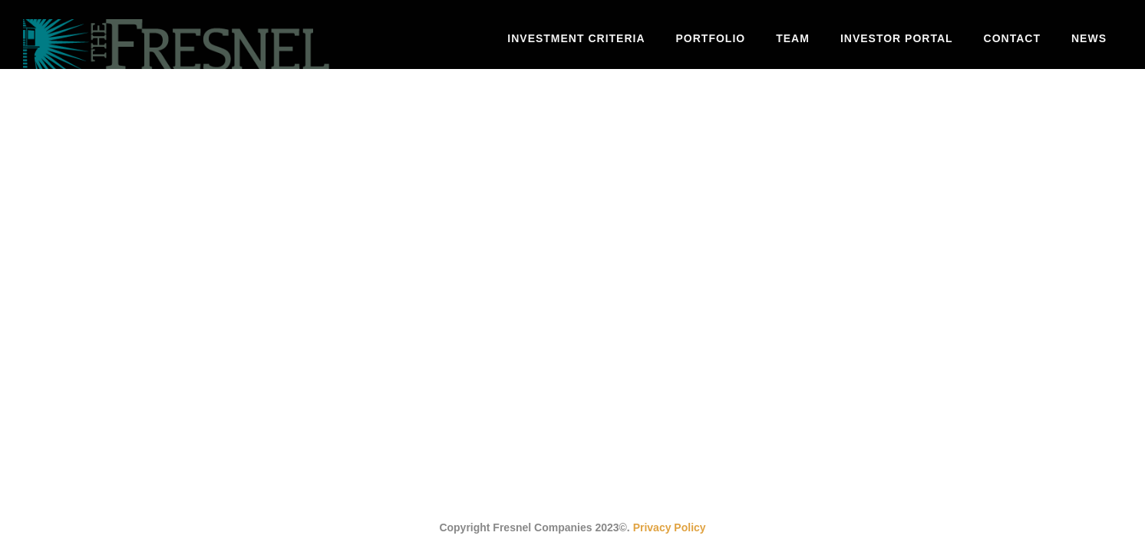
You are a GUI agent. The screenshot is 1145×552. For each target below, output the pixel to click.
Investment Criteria (576, 38)
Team (793, 38)
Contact (1012, 38)
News (1089, 38)
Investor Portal (896, 38)
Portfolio (711, 38)
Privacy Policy (669, 527)
